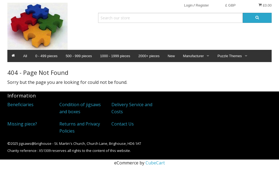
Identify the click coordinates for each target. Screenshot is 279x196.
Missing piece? (22, 124)
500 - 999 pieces (79, 56)
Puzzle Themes (229, 56)
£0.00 (265, 5)
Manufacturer (193, 56)
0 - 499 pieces (46, 56)
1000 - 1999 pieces (115, 56)
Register (202, 5)
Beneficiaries (20, 105)
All (25, 56)
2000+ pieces (149, 56)
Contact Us (122, 124)
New (171, 56)
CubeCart (155, 163)
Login (188, 5)
